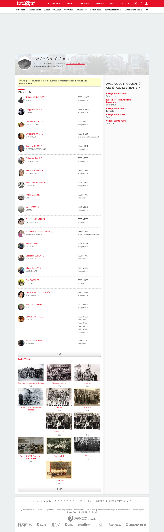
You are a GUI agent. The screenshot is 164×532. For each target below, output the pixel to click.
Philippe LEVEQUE (34, 109)
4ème (59, 407)
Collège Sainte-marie (116, 121)
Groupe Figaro (72, 512)
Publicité (51, 510)
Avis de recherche (133, 10)
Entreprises (95, 10)
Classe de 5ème (59, 383)
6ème (87, 456)
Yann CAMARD (32, 207)
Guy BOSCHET (32, 280)
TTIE (87, 432)
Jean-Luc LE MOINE (35, 146)
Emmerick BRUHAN (35, 340)
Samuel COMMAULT (35, 317)
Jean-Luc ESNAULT (34, 170)
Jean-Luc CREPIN (34, 304)
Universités (81, 10)
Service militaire (112, 10)
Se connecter (35, 10)
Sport (70, 3)
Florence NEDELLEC (35, 121)
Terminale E (59, 456)
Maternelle (59, 480)
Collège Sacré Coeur (116, 108)
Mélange (87, 383)
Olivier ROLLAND (33, 268)
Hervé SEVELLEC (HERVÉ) (38, 292)
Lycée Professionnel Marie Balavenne (118, 101)
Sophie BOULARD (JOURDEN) (39, 231)
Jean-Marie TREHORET (36, 182)
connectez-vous (65, 81)
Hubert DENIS (32, 243)
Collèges (56, 10)
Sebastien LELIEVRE (35, 256)
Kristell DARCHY (33, 195)
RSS (45, 510)
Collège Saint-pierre (115, 115)
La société (68, 510)
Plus (125, 3)
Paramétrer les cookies (122, 510)
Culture (84, 3)
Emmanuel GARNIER (35, 219)
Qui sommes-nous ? (27, 510)
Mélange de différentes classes (31, 408)
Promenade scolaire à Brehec (31, 383)
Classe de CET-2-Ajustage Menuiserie (31, 457)
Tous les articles (79, 510)
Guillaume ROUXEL (34, 158)
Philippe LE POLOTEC (35, 97)
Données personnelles (105, 510)
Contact (39, 510)
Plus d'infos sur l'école (75, 63)
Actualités (54, 3)
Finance (100, 3)
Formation (60, 510)
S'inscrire (20, 10)
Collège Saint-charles (116, 93)
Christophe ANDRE (34, 134)
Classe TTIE (59, 432)
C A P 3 (87, 407)
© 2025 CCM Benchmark (88, 512)
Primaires (68, 10)
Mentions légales (138, 510)
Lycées (47, 10)
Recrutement (91, 510)
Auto (113, 3)
